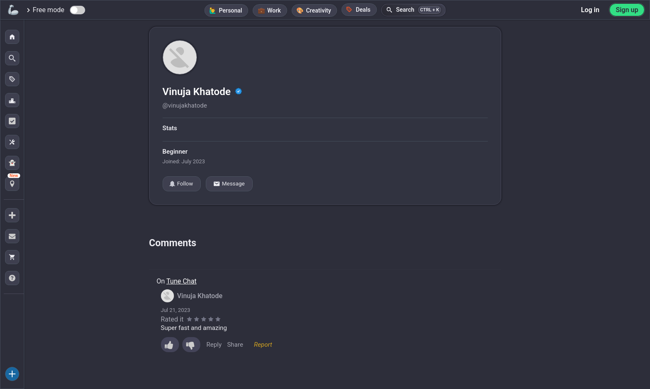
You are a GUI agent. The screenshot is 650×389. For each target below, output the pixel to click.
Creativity (318, 10)
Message (229, 183)
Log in (590, 10)
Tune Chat (181, 281)
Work (274, 10)
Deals (358, 9)
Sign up (627, 10)
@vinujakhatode (185, 105)
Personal (230, 10)
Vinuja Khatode (198, 92)
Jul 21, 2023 (175, 310)
